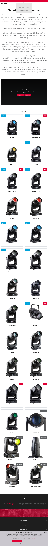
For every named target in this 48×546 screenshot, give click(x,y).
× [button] (46, 532)
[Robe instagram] (24, 499)
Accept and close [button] (17, 540)
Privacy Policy (32, 538)
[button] (24, 543)
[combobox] (45, 532)
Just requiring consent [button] (29, 540)
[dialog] (24, 538)
